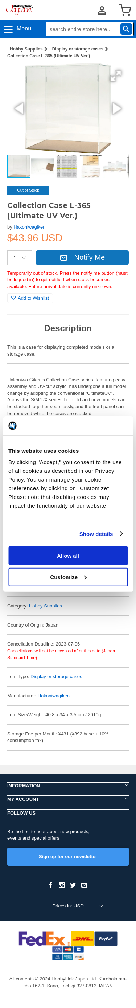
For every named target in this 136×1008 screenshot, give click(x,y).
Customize (68, 577)
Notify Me (82, 257)
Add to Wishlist (30, 298)
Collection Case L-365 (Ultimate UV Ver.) (48, 55)
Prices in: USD (68, 906)
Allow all (68, 556)
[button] (115, 75)
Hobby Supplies (26, 49)
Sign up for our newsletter (68, 856)
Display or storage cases (77, 49)
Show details (96, 533)
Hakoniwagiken (29, 227)
